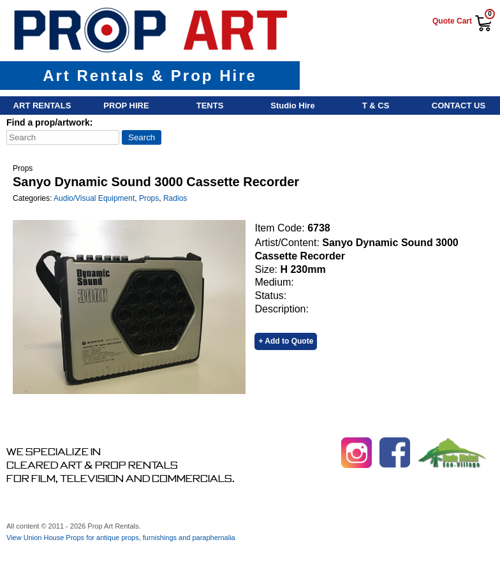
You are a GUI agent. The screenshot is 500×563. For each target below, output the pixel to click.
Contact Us (458, 105)
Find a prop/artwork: (49, 122)
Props (149, 198)
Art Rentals (42, 105)
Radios (175, 198)
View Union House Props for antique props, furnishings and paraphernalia (120, 537)
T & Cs (376, 105)
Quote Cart (452, 21)
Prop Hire (126, 105)
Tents (210, 105)
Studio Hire (292, 105)
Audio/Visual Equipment (94, 198)
